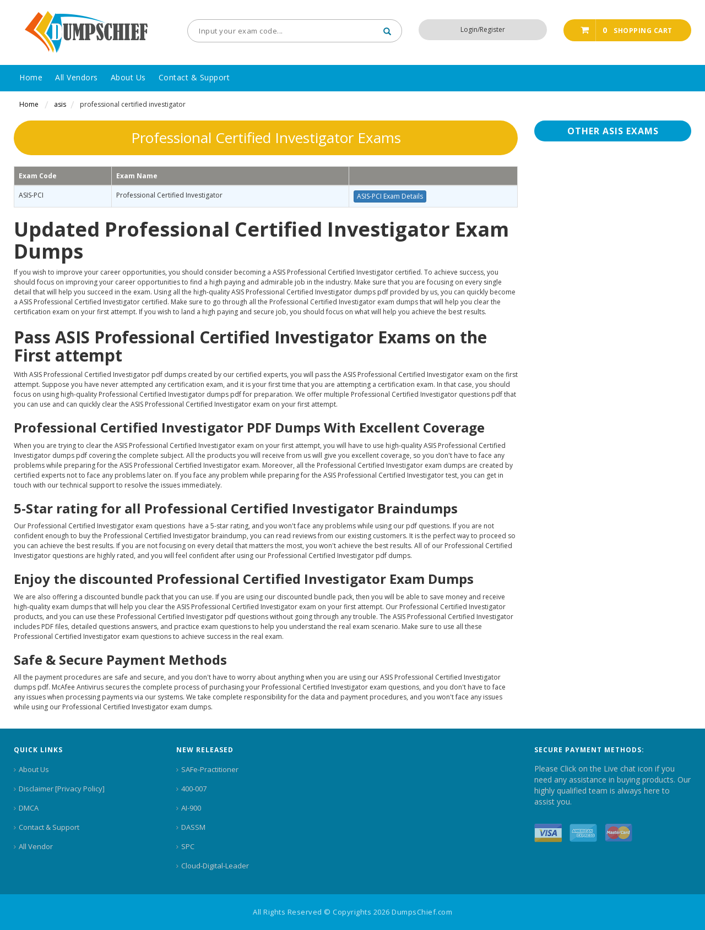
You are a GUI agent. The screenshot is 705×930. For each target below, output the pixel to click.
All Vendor (36, 846)
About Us (34, 769)
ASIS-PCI (31, 195)
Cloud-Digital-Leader (215, 866)
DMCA (29, 808)
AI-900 (191, 808)
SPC (187, 846)
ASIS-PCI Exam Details (390, 196)
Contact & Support (49, 827)
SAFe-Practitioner (209, 769)
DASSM (193, 827)
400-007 (194, 789)
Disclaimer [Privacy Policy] (62, 789)
